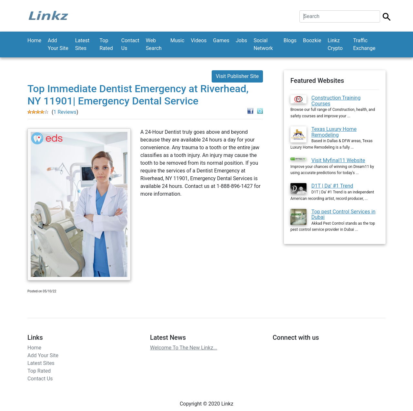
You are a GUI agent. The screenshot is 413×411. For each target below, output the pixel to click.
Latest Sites (82, 44)
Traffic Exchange (364, 44)
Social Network (263, 44)
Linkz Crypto (335, 44)
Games (221, 40)
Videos (198, 40)
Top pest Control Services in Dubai (343, 214)
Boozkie (312, 40)
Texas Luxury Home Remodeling (334, 132)
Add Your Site (58, 44)
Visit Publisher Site (237, 76)
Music (177, 40)
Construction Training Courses (335, 101)
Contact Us (130, 44)
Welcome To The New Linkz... (183, 348)
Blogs (290, 40)
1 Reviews (64, 112)
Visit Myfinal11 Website (338, 160)
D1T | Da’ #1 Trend (332, 186)
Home (34, 40)
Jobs (241, 40)
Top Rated (106, 44)
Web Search (154, 44)
